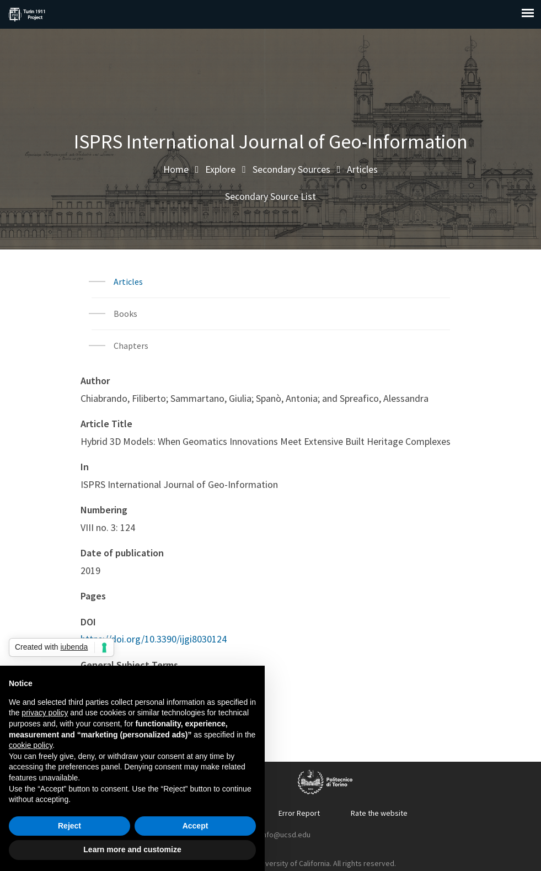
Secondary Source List (270, 196)
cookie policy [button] (30, 745)
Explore (220, 169)
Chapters (131, 345)
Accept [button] (195, 825)
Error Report (299, 813)
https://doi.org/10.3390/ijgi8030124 (154, 639)
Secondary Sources (291, 169)
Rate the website (379, 813)
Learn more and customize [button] (132, 849)
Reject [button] (69, 825)
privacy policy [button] (45, 712)
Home (176, 169)
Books (125, 313)
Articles (362, 169)
